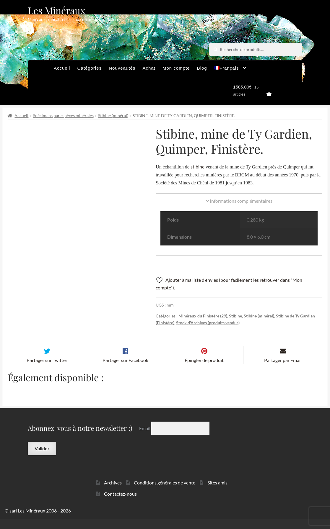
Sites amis (217, 492)
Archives (113, 492)
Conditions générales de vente (164, 492)
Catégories (89, 68)
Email (145, 437)
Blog (202, 68)
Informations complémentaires (239, 201)
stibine (197, 166)
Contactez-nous (120, 503)
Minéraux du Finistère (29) (202, 315)
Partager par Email (283, 370)
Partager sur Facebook (125, 370)
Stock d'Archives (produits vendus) (208, 322)
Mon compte (176, 68)
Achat (148, 68)
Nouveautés (122, 68)
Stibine (235, 315)
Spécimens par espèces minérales (63, 115)
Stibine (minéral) (113, 115)
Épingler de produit (204, 370)
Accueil (62, 68)
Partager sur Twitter (47, 370)
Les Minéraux (56, 10)
